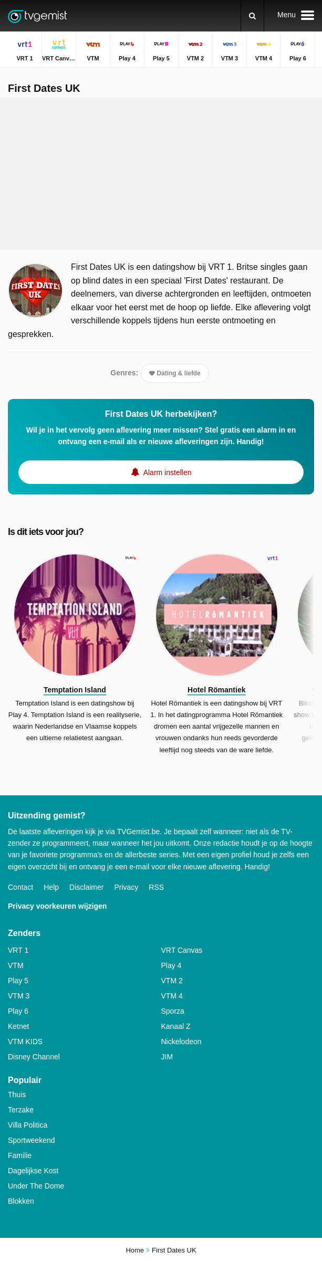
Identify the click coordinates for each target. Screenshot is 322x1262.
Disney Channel (34, 1057)
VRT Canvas (182, 950)
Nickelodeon (181, 1041)
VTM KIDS (25, 1041)
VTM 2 (172, 980)
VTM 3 (18, 996)
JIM (167, 1057)
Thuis (17, 1094)
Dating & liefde (175, 373)
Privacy (126, 887)
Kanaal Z (176, 1026)
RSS (156, 887)
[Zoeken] (252, 15)
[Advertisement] (161, 173)
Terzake (21, 1110)
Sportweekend (31, 1140)
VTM (16, 965)
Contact (20, 887)
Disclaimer (86, 887)
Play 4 (171, 965)
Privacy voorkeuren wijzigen (57, 906)
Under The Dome (36, 1186)
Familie (20, 1155)
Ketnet (18, 1026)
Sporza (172, 1011)
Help (51, 887)
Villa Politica (27, 1125)
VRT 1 (18, 950)
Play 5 (18, 980)
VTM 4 (172, 996)
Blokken (21, 1201)
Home (135, 1250)
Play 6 (18, 1011)
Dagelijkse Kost (33, 1170)
